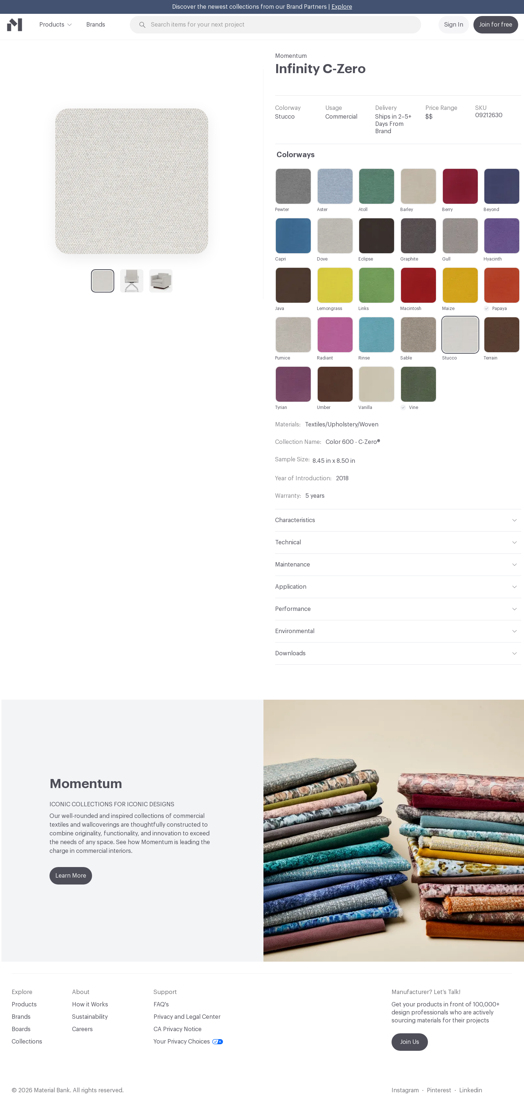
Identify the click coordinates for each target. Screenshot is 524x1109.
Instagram (405, 1090)
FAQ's (161, 1004)
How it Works (90, 1004)
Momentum (291, 56)
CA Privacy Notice (178, 1029)
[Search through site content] (279, 25)
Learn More (70, 876)
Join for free (495, 25)
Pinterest (439, 1090)
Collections (27, 1042)
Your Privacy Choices (188, 1042)
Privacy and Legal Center (187, 1017)
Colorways (296, 155)
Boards (21, 1029)
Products (51, 24)
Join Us (409, 1042)
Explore (342, 7)
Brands (95, 25)
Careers (82, 1029)
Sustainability (90, 1017)
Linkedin (470, 1090)
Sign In (453, 25)
